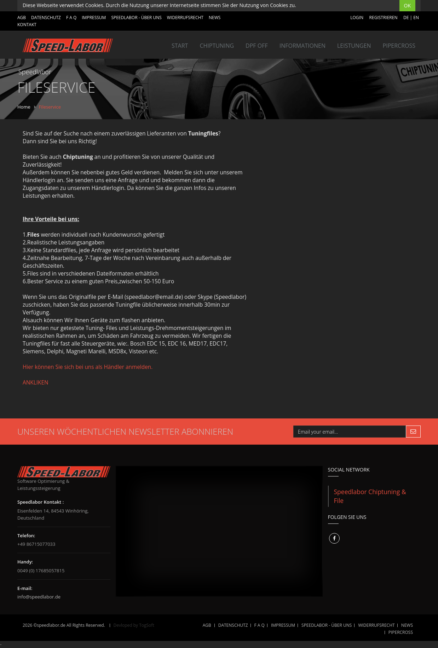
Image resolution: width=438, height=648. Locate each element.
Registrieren (383, 18)
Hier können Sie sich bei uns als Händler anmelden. (87, 367)
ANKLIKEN (35, 382)
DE (406, 18)
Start (180, 46)
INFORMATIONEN (302, 46)
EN (416, 18)
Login (356, 18)
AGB (21, 18)
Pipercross (399, 46)
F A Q (71, 18)
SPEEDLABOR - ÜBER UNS (136, 18)
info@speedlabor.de (38, 597)
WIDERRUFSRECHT (185, 18)
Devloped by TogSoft (134, 625)
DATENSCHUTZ (46, 18)
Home (23, 107)
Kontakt (26, 25)
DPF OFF (257, 46)
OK (407, 5)
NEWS (214, 18)
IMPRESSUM (94, 18)
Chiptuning (217, 46)
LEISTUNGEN (354, 46)
